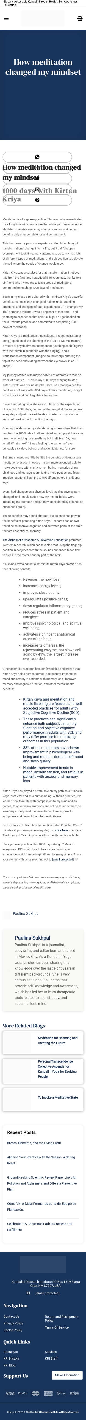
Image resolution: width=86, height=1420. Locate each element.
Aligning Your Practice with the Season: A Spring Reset (41, 1160)
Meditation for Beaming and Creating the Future (58, 1040)
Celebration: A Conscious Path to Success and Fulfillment (39, 1227)
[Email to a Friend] (37, 189)
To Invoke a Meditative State (58, 1097)
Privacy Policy (13, 1323)
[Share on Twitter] (37, 178)
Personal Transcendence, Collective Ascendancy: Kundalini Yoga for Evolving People (57, 1069)
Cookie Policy (12, 1330)
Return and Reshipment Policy (61, 1318)
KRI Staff (51, 1358)
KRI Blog (9, 1365)
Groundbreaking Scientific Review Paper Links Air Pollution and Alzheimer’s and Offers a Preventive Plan (42, 1183)
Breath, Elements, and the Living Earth (34, 1143)
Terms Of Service (57, 1327)
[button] (6, 18)
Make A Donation (67, 1375)
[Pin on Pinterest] (37, 200)
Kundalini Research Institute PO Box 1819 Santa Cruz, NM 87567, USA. (46, 1283)
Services (51, 1352)
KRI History (11, 1358)
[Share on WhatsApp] (37, 157)
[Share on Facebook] (37, 167)
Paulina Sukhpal (26, 913)
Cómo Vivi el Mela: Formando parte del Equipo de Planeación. (41, 1206)
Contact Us (11, 1316)
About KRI (10, 1352)
